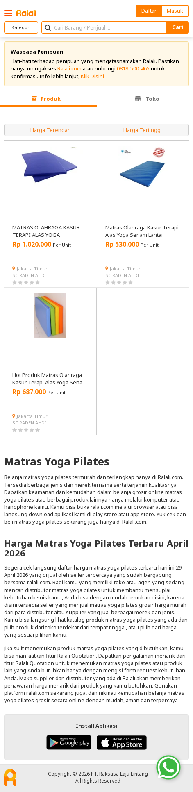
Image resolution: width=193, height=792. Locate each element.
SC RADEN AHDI (29, 275)
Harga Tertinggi (142, 130)
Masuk (175, 10)
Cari (177, 27)
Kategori (21, 27)
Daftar (149, 10)
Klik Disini (92, 76)
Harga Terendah (50, 130)
